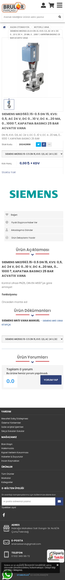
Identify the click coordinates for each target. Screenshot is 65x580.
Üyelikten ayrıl (9, 507)
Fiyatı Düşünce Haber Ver (21, 222)
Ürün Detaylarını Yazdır (20, 237)
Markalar (6, 478)
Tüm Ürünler (7, 473)
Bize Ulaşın (6, 444)
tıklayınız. (18, 570)
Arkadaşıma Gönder (19, 230)
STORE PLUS (23, 575)
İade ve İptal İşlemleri (12, 426)
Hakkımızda (7, 448)
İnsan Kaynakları (10, 460)
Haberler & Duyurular (12, 456)
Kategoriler (7, 482)
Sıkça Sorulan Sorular (12, 431)
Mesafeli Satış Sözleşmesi (14, 418)
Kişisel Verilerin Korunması (14, 452)
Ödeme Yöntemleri (11, 422)
